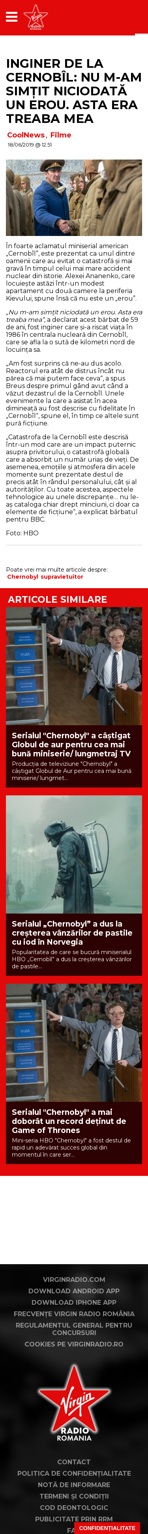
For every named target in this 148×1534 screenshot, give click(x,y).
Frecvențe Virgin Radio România (74, 1314)
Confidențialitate (107, 1528)
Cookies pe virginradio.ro (74, 1344)
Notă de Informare (74, 1485)
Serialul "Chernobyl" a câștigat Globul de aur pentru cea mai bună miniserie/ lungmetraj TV (71, 744)
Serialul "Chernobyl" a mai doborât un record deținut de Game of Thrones (69, 1121)
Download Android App (74, 1291)
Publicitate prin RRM (74, 1519)
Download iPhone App (74, 1302)
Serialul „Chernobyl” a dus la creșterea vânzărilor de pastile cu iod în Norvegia (72, 933)
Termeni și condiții (74, 1496)
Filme (61, 135)
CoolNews (26, 135)
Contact (74, 1462)
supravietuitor (62, 576)
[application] (122, 16)
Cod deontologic (74, 1508)
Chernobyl (22, 576)
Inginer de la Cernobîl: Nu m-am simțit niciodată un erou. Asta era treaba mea (74, 91)
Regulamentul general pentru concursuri (74, 1329)
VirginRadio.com (74, 1279)
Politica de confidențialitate (74, 1473)
